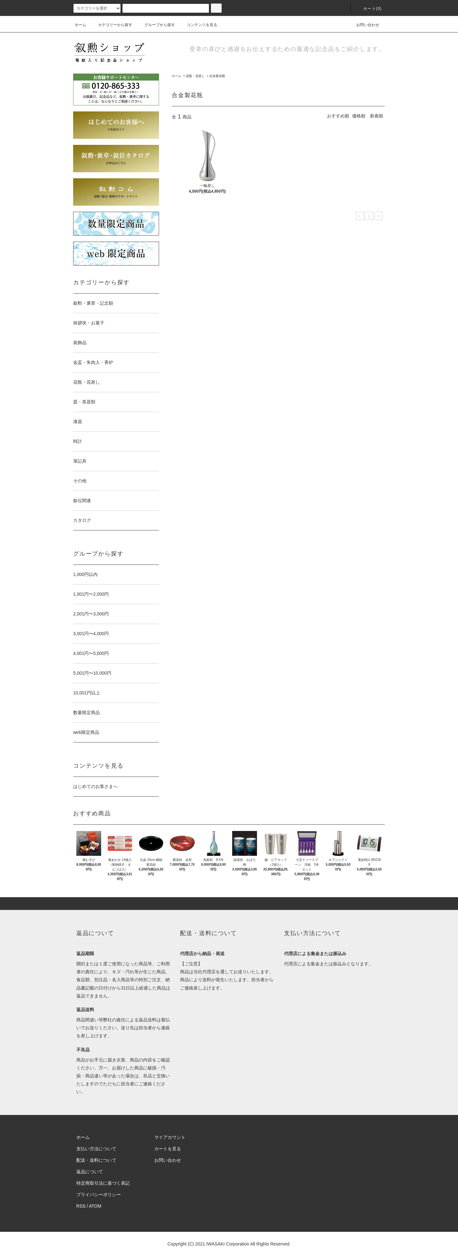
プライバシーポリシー (98, 1194)
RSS (81, 1206)
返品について (89, 1171)
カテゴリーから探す (111, 25)
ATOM (95, 1206)
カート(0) (369, 8)
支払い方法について (96, 1148)
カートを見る (167, 1148)
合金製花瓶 (217, 76)
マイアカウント (169, 1137)
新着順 (376, 115)
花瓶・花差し (195, 76)
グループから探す (156, 25)
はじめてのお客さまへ (95, 786)
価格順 (358, 115)
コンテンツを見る (198, 25)
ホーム (80, 25)
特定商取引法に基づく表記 (103, 1183)
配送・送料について (96, 1160)
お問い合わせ (364, 25)
